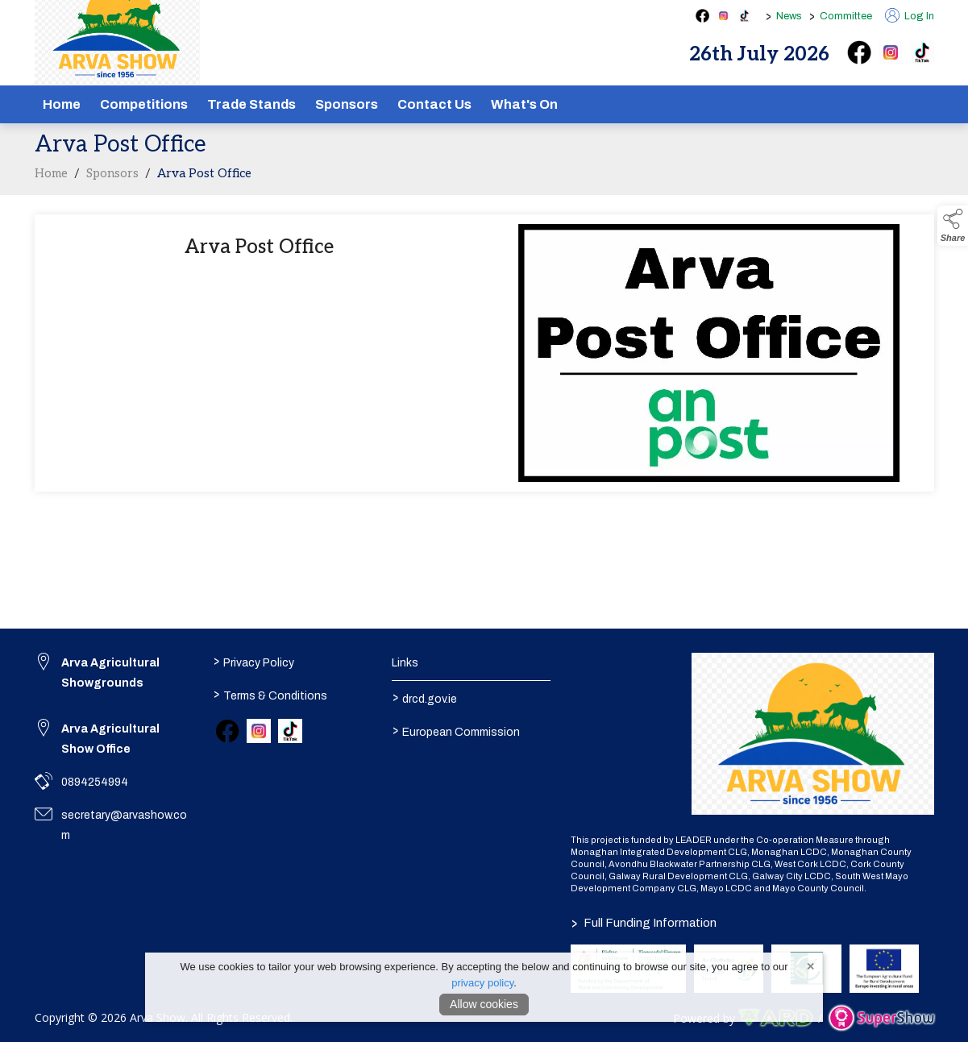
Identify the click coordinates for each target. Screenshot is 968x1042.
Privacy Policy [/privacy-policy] (254, 662)
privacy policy (482, 983)
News (789, 16)
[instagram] (891, 52)
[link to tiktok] (290, 731)
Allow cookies (484, 1004)
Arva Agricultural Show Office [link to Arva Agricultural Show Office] (110, 739)
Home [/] (62, 104)
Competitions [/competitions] (144, 104)
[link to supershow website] (881, 1018)
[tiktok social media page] (744, 16)
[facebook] (859, 52)
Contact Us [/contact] (434, 104)
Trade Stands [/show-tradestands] (251, 104)
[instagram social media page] (723, 16)
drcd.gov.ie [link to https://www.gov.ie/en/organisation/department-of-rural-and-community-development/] (425, 698)
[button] (952, 225)
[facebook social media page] (702, 16)
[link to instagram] (259, 731)
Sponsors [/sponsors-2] (346, 104)
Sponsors (112, 181)
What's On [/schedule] (524, 104)
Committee (846, 16)
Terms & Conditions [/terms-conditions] (270, 695)
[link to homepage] (813, 733)
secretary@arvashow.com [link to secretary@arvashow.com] (124, 825)
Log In (909, 16)
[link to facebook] (227, 731)
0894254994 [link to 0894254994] (94, 782)
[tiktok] (922, 52)
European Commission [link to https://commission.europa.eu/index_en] (456, 731)
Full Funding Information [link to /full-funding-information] (643, 922)
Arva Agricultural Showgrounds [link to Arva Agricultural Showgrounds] (110, 673)
